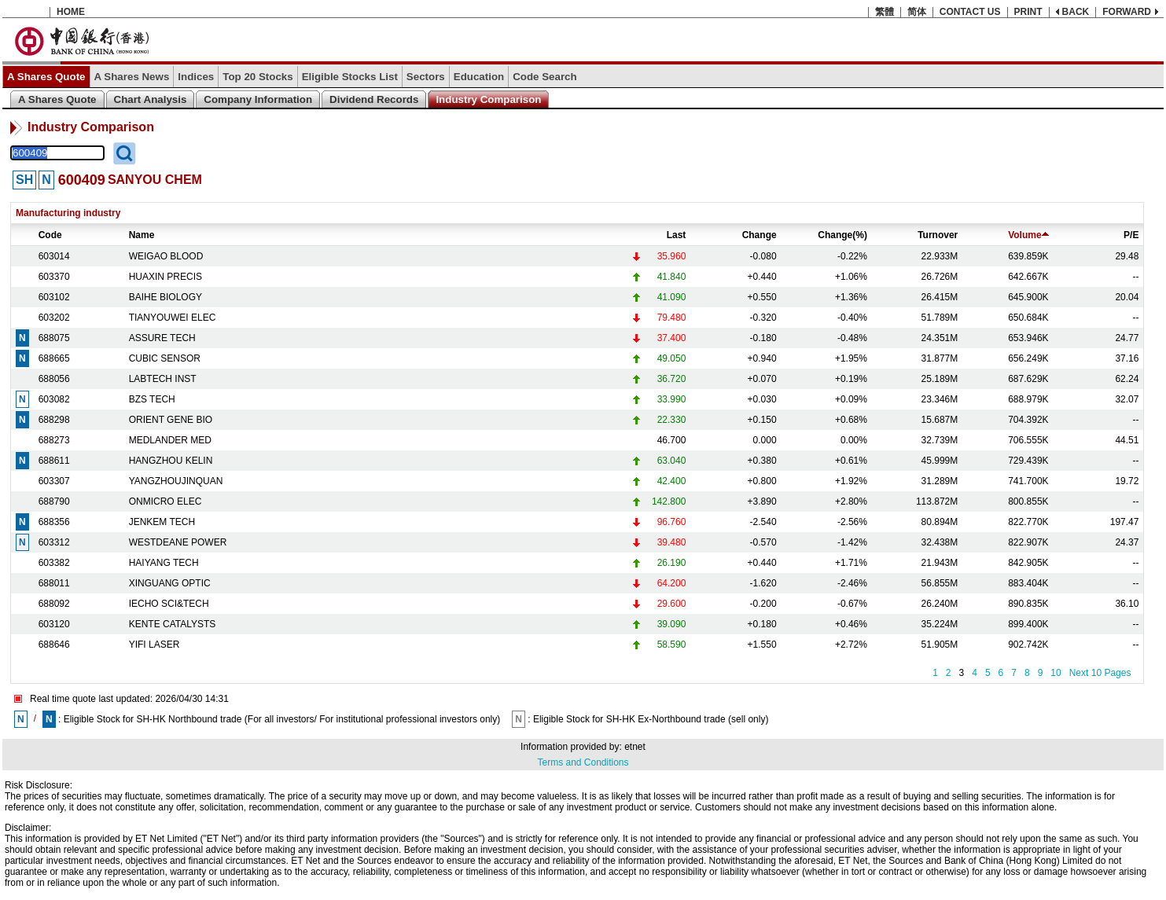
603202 (54, 317)
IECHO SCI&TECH (169, 603)
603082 (54, 399)
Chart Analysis (150, 99)
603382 (54, 562)
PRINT (1028, 11)
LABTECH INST (163, 378)
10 (1055, 672)
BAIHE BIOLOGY (165, 297)
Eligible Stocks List (350, 77)
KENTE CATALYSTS (172, 624)
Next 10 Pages (1100, 672)
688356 (54, 521)
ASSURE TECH (162, 337)
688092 (54, 603)
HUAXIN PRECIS (165, 276)
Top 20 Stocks (257, 77)
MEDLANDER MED (170, 440)
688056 (54, 378)
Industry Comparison (488, 99)
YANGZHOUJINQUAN (176, 481)
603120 (54, 624)
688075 (54, 337)
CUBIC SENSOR (164, 358)
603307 (54, 481)
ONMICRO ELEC (165, 501)
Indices (196, 77)
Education (479, 77)
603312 (54, 542)
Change (759, 235)
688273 (54, 440)
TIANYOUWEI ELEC (172, 317)
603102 (54, 297)
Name (142, 235)
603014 (54, 256)
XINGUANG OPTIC (170, 583)
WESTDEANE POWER (178, 542)
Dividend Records (373, 99)
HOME (71, 11)
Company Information (258, 99)
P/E (1131, 235)
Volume (1028, 235)
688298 (54, 419)
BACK (1076, 11)
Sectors (425, 77)
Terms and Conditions (582, 762)
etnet (635, 746)
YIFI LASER (154, 644)
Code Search (544, 77)
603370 (54, 276)
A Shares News (132, 77)
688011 (54, 583)
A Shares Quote (46, 77)
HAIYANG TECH (164, 562)
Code (50, 235)
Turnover (938, 235)
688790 (54, 501)
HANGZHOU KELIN (171, 460)
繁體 (884, 11)
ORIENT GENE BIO (170, 419)
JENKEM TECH (162, 521)
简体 (916, 11)
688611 (54, 460)
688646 (54, 644)
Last (676, 235)
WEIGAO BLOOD (166, 256)
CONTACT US (970, 11)
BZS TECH (152, 399)
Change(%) (842, 235)
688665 (54, 358)
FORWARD (1126, 11)
